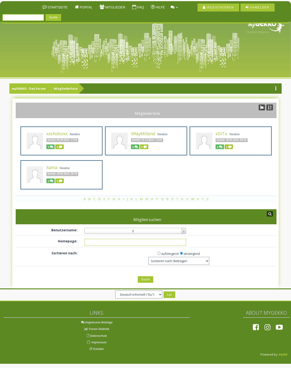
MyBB (283, 354)
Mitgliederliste (66, 88)
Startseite (57, 7)
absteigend (192, 254)
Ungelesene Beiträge (97, 322)
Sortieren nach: (64, 253)
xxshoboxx (56, 133)
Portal (86, 7)
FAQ (140, 7)
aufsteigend (170, 254)
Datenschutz (96, 335)
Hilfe (160, 7)
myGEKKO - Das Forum (29, 88)
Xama (51, 167)
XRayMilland (143, 133)
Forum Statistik (96, 329)
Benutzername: (64, 230)
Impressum (96, 342)
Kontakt (97, 349)
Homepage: (67, 241)
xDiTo (221, 133)
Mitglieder (114, 7)
